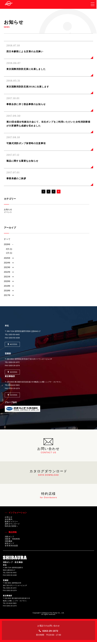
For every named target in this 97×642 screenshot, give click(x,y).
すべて (7, 239)
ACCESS (12, 344)
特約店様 (48, 495)
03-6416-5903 (13, 385)
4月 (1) (9, 249)
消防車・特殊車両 (12, 539)
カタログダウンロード (48, 472)
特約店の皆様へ (11, 526)
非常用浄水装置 (11, 546)
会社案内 (8, 519)
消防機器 (8, 541)
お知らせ (8, 209)
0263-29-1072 (13, 362)
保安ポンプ (9, 543)
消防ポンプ (9, 537)
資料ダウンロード (12, 524)
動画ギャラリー (11, 522)
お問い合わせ (48, 445)
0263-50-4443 (13, 334)
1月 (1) (9, 253)
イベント (8, 212)
